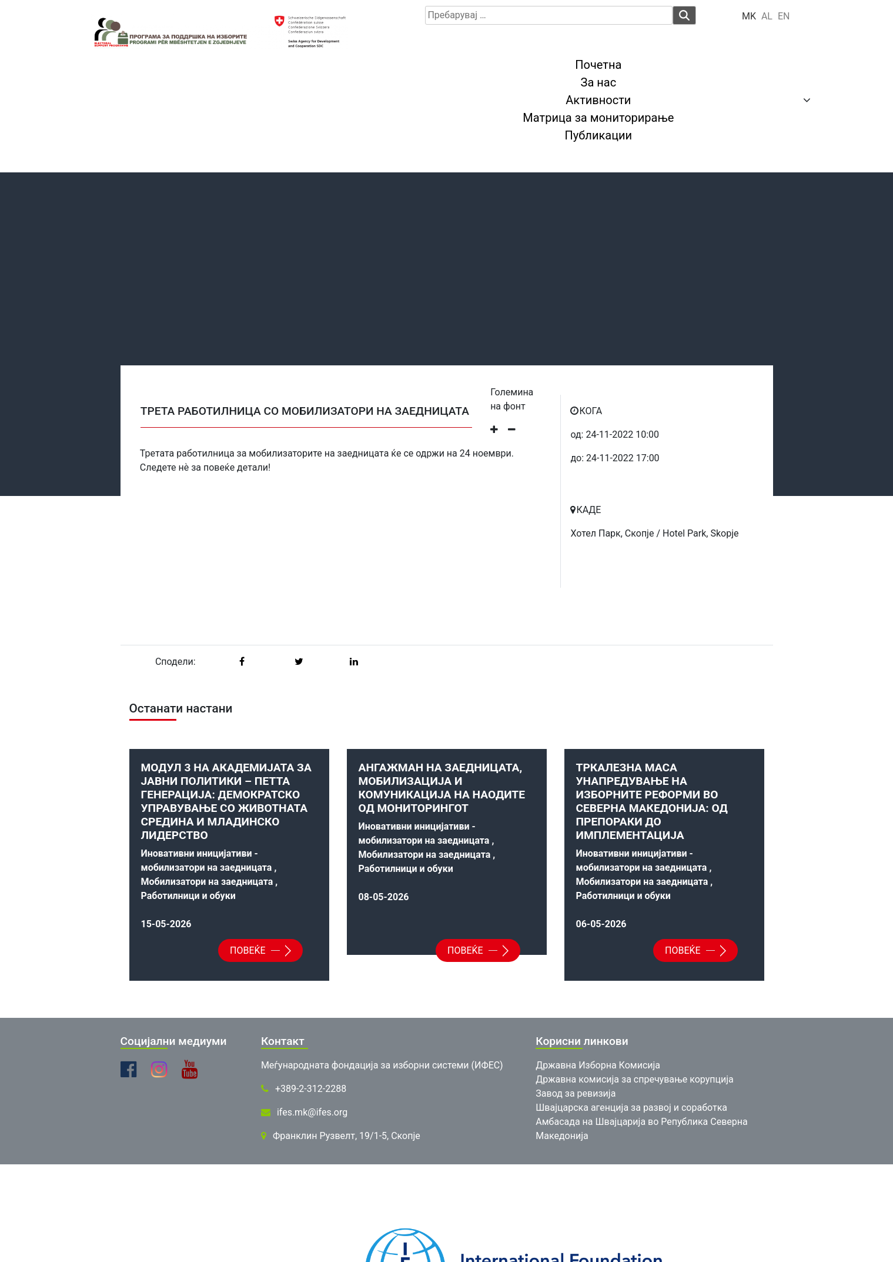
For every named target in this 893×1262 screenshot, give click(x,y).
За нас (599, 82)
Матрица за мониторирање (598, 118)
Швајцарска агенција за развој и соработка (631, 1107)
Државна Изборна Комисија (598, 1065)
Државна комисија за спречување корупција (635, 1079)
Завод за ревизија (576, 1093)
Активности (598, 100)
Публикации (599, 135)
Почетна (598, 65)
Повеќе (257, 950)
